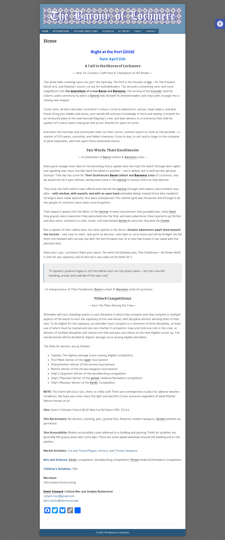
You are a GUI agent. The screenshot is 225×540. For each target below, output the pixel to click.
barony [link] (121, 180)
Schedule (108, 31)
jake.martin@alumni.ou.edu (61, 500)
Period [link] (134, 460)
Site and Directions (85, 31)
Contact (151, 31)
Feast (138, 31)
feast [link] (172, 211)
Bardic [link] (94, 382)
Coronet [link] (156, 91)
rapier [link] (87, 360)
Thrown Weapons (126, 450)
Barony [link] (94, 95)
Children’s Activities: (57, 469)
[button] (220, 24)
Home (45, 31)
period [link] (95, 378)
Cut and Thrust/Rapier (82, 450)
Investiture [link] (78, 91)
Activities (124, 31)
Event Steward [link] (53, 491)
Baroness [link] (119, 91)
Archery (103, 450)
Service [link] (160, 419)
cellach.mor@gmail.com (59, 496)
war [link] (149, 82)
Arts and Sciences (55, 460)
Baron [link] (103, 91)
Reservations (61, 31)
